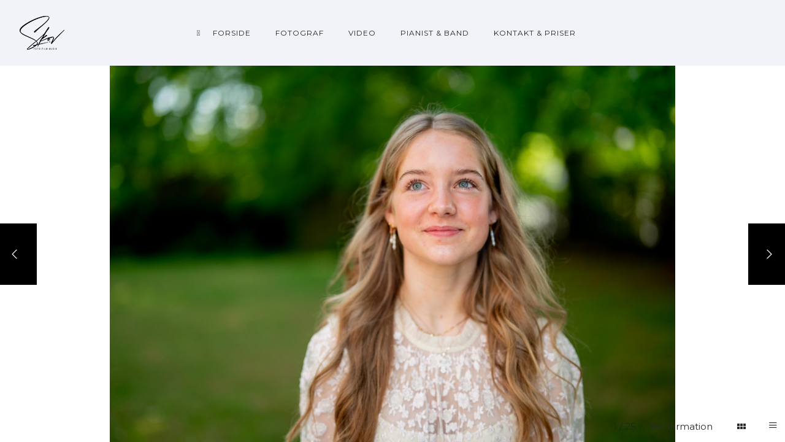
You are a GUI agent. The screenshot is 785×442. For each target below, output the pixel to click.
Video (362, 32)
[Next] (766, 254)
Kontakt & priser (535, 32)
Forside (232, 32)
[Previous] (18, 254)
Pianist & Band (434, 32)
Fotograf (299, 32)
